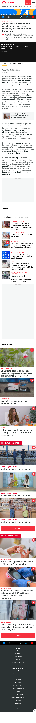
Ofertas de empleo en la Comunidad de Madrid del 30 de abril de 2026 (6, 255)
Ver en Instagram (15, 643)
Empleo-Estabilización (18, 688)
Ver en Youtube (32, 643)
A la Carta (13, 7)
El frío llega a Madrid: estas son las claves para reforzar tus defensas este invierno (6, 116)
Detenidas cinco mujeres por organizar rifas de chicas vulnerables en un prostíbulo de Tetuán (6, 224)
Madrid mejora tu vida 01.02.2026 (18, 455)
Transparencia (18, 676)
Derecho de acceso (18, 685)
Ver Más (18, 528)
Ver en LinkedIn (26, 643)
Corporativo (18, 668)
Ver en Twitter (9, 643)
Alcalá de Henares (17, 232)
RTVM (18, 648)
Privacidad (18, 700)
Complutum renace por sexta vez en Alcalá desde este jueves (6, 235)
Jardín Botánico (6, 368)
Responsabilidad (18, 674)
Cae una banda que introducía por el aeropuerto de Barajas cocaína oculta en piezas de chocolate (6, 244)
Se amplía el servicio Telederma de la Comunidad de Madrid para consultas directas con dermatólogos (18, 577)
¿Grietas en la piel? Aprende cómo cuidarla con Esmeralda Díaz (18, 548)
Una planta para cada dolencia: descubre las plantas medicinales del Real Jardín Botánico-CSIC (17, 357)
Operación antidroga (18, 241)
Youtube (33, 17)
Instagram (15, 17)
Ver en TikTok (21, 643)
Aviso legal (18, 703)
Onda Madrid (23, 7)
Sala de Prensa (18, 671)
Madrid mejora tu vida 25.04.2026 (18, 508)
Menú (33, 2)
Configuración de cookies (18, 709)
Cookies (18, 706)
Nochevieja (5, 399)
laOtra (18, 659)
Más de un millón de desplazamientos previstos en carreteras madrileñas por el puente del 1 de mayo (6, 275)
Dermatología (7, 21)
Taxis (12, 261)
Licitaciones (18, 691)
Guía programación (18, 662)
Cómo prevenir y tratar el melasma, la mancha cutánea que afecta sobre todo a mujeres (18, 610)
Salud (13, 211)
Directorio (18, 679)
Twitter (9, 17)
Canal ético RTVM (18, 694)
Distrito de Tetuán (17, 221)
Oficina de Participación (18, 697)
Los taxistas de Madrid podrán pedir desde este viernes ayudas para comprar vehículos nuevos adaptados (6, 264)
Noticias (5, 7)
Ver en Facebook (4, 643)
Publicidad (18, 682)
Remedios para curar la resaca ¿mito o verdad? (17, 387)
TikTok (21, 17)
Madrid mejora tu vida (9, 467)
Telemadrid (18, 653)
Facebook (3, 17)
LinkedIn (27, 17)
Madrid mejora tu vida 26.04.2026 (18, 482)
